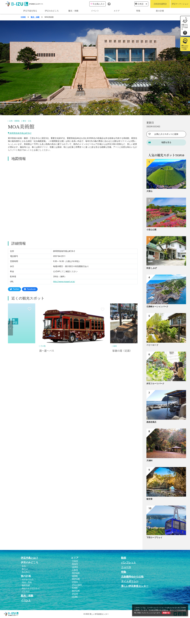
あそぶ (25, 569)
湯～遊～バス (46, 350)
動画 (123, 557)
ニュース (126, 567)
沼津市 (75, 567)
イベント (95, 11)
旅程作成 (26, 585)
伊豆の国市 (77, 585)
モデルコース (28, 579)
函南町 (75, 576)
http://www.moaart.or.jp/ (64, 281)
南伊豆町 (76, 573)
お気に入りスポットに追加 (163, 134)
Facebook (29, 289)
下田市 (75, 561)
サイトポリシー (129, 581)
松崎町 (75, 588)
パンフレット (128, 562)
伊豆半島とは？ (29, 557)
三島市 (75, 570)
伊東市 (75, 582)
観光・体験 (73, 11)
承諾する (166, 613)
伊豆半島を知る (30, 11)
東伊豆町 (76, 591)
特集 (138, 11)
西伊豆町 (76, 579)
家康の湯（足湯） (122, 350)
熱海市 (75, 564)
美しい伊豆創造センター (134, 585)
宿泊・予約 (27, 582)
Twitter (14, 289)
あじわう (26, 571)
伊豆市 (75, 594)
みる (24, 566)
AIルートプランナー (31, 588)
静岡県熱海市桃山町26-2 (19, 133)
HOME (23, 17)
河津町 (75, 596)
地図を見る (166, 142)
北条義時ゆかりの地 (132, 576)
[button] (10, 328)
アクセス (26, 591)
